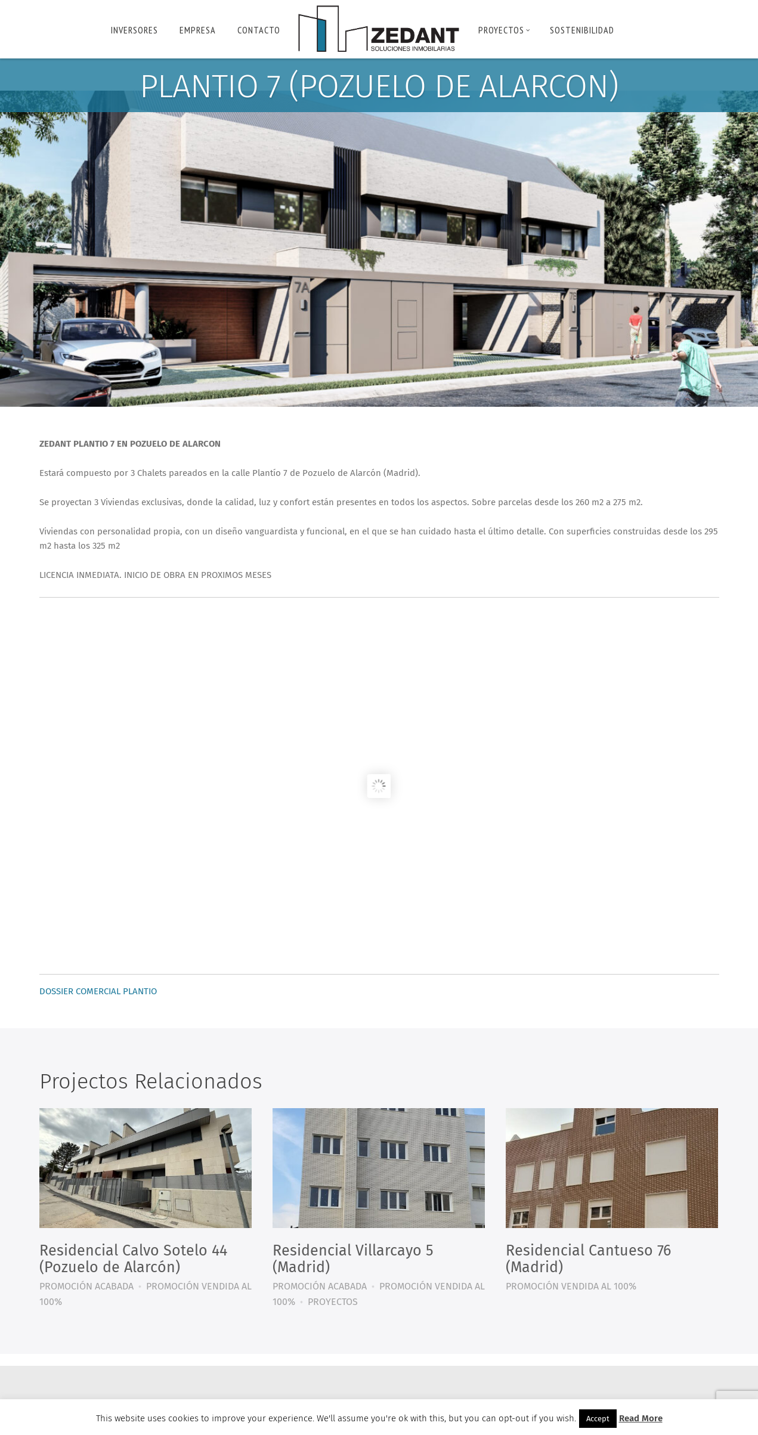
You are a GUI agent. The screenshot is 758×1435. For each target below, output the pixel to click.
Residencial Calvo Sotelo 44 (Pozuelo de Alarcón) (133, 1259)
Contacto (258, 30)
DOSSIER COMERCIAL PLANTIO (98, 991)
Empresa (198, 30)
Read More (641, 1418)
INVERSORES (134, 30)
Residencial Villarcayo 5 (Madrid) (353, 1259)
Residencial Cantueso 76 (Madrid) (588, 1259)
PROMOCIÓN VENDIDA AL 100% (571, 1286)
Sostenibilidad (582, 30)
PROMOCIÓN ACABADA (86, 1286)
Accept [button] (598, 1418)
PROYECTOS (504, 30)
